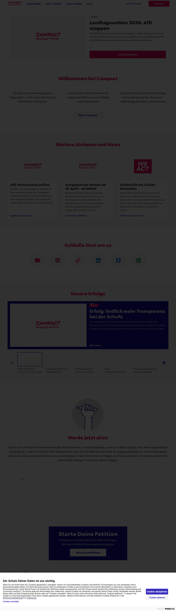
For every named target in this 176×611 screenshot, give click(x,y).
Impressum (32, 598)
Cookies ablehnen (157, 597)
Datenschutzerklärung (12, 598)
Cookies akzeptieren (157, 591)
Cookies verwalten (11, 602)
